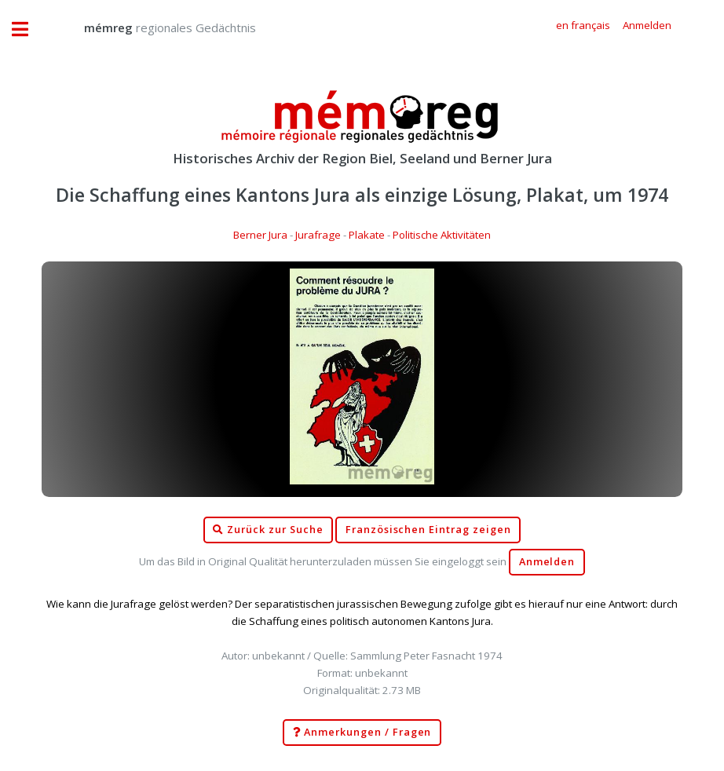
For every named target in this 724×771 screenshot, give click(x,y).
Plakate (367, 235)
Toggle (28, 29)
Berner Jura (260, 235)
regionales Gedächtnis (154, 27)
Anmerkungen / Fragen (362, 732)
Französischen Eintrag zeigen (428, 529)
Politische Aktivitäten (442, 235)
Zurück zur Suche (268, 529)
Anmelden (547, 562)
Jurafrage (318, 235)
